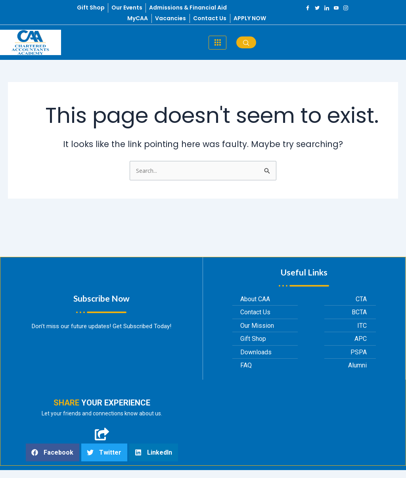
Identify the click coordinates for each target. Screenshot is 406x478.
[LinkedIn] (327, 8)
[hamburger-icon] (217, 43)
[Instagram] (346, 8)
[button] (52, 452)
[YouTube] (336, 8)
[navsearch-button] (246, 42)
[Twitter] (317, 8)
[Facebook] (308, 8)
